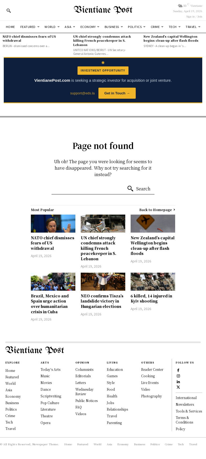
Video (145, 389)
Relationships (117, 409)
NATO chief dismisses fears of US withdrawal (29, 38)
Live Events (150, 382)
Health (112, 396)
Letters (80, 382)
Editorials (83, 375)
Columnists (84, 369)
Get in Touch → (117, 93)
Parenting (114, 422)
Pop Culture (50, 402)
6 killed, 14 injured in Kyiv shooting (151, 298)
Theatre (47, 416)
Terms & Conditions (184, 419)
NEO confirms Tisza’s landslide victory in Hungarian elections (102, 301)
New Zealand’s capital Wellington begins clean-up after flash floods (171, 38)
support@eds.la (82, 93)
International (186, 397)
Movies (46, 382)
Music (45, 375)
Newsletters (185, 404)
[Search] (138, 188)
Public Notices (86, 400)
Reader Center (152, 369)
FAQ (78, 407)
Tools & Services (189, 411)
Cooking (148, 375)
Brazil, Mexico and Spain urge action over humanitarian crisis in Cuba (50, 303)
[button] (8, 10)
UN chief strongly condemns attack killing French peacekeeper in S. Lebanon (102, 40)
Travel (112, 416)
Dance (46, 389)
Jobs (110, 402)
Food (111, 389)
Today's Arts (50, 369)
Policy (180, 428)
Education (115, 369)
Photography (151, 396)
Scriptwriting (51, 396)
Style (111, 382)
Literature (48, 409)
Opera (45, 422)
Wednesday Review (84, 391)
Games (112, 375)
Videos (80, 413)
